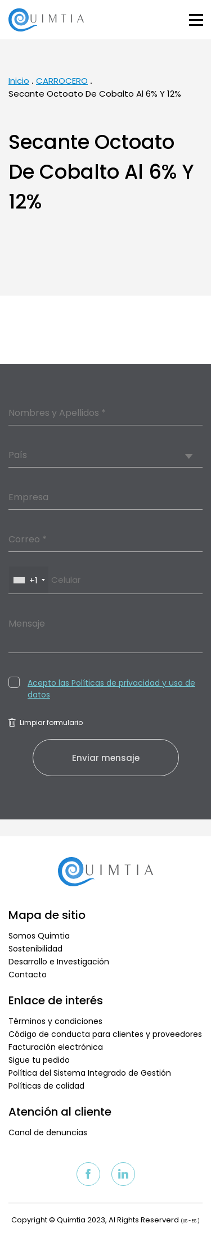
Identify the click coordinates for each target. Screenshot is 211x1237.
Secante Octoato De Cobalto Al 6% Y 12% (94, 93)
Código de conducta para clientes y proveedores (105, 1034)
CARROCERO (62, 81)
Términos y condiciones (55, 1021)
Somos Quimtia (39, 935)
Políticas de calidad (46, 1085)
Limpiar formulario (45, 722)
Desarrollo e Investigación (58, 961)
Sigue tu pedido (39, 1060)
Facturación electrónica (55, 1047)
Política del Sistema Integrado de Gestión (89, 1073)
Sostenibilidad (35, 948)
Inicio (18, 81)
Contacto (27, 974)
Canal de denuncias (47, 1132)
